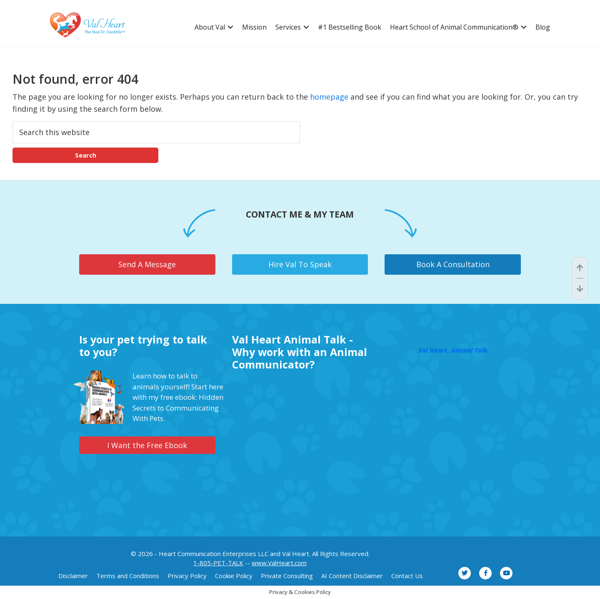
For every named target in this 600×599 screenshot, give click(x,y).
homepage (329, 97)
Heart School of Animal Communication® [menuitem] (454, 27)
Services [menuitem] (288, 27)
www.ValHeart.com (279, 563)
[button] (230, 27)
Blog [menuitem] (542, 27)
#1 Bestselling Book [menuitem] (349, 27)
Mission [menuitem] (254, 27)
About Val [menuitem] (210, 27)
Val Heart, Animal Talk (453, 350)
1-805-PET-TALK (218, 563)
